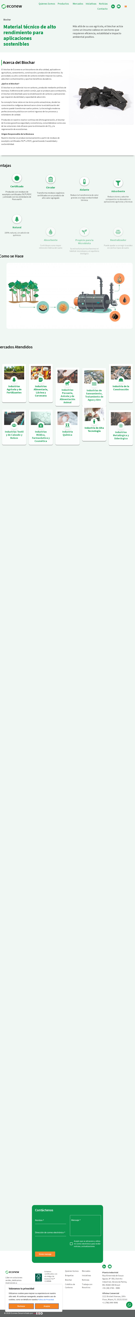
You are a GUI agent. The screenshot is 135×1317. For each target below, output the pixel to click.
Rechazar (21, 1306)
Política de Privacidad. (47, 1300)
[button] (63, 2)
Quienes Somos (47, 2)
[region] (33, 1298)
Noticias (103, 2)
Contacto (102, 5)
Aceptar (47, 1306)
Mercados (78, 2)
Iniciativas (91, 2)
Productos (63, 2)
